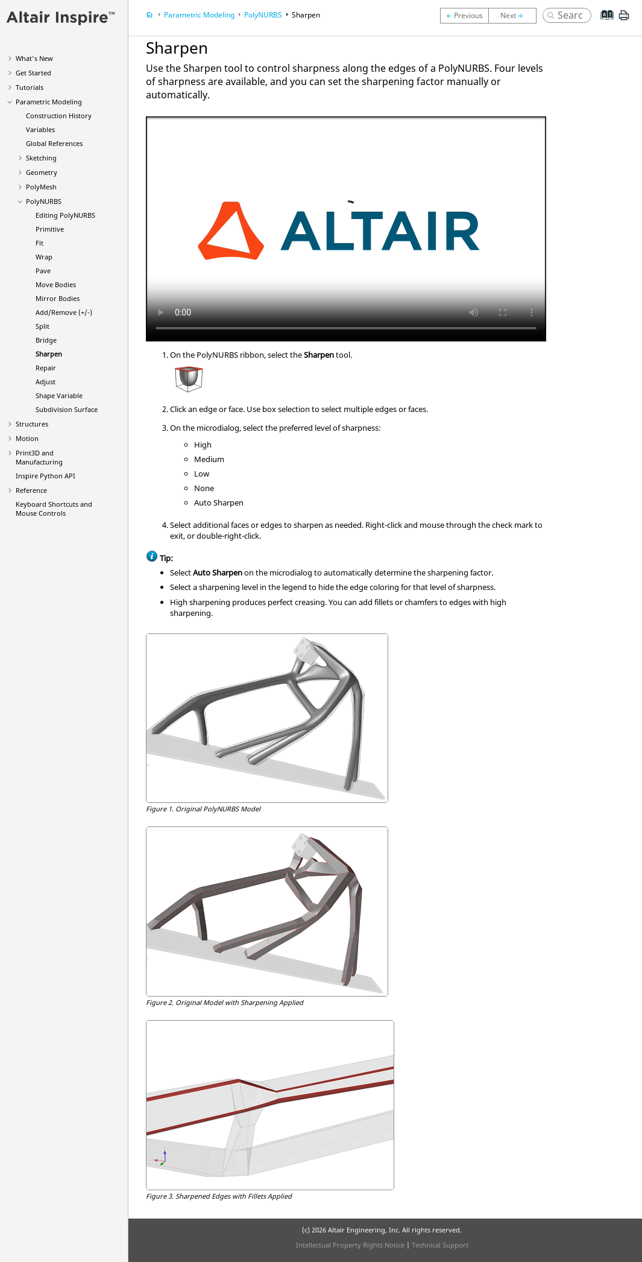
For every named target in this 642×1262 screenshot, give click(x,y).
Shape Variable (59, 395)
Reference (31, 490)
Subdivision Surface (67, 409)
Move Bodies (56, 284)
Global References (54, 143)
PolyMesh (41, 186)
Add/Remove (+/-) (64, 312)
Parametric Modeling (49, 101)
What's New (34, 58)
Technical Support (440, 1244)
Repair (46, 367)
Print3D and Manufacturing (39, 457)
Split (42, 326)
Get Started (33, 72)
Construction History (59, 115)
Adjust (45, 381)
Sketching (41, 157)
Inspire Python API (45, 475)
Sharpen (49, 353)
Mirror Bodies (58, 298)
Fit (39, 242)
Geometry (41, 172)
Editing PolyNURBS (65, 215)
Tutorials (29, 87)
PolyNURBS (43, 201)
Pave (43, 270)
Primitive (50, 228)
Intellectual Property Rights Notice (350, 1244)
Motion (27, 438)
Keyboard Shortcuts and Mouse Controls (54, 508)
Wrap (44, 256)
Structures (32, 423)
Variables (40, 129)
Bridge (46, 339)
